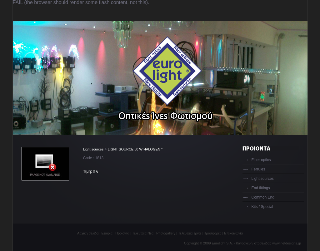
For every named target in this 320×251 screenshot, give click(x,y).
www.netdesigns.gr (286, 243)
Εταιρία (107, 233)
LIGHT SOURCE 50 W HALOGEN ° (135, 149)
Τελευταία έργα (189, 233)
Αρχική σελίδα (88, 233)
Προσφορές (213, 233)
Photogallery (165, 233)
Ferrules (258, 169)
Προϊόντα (122, 233)
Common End (263, 197)
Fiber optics (261, 160)
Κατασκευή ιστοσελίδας (253, 243)
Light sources (93, 149)
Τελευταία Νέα (142, 233)
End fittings (261, 188)
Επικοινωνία (233, 233)
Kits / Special (262, 206)
